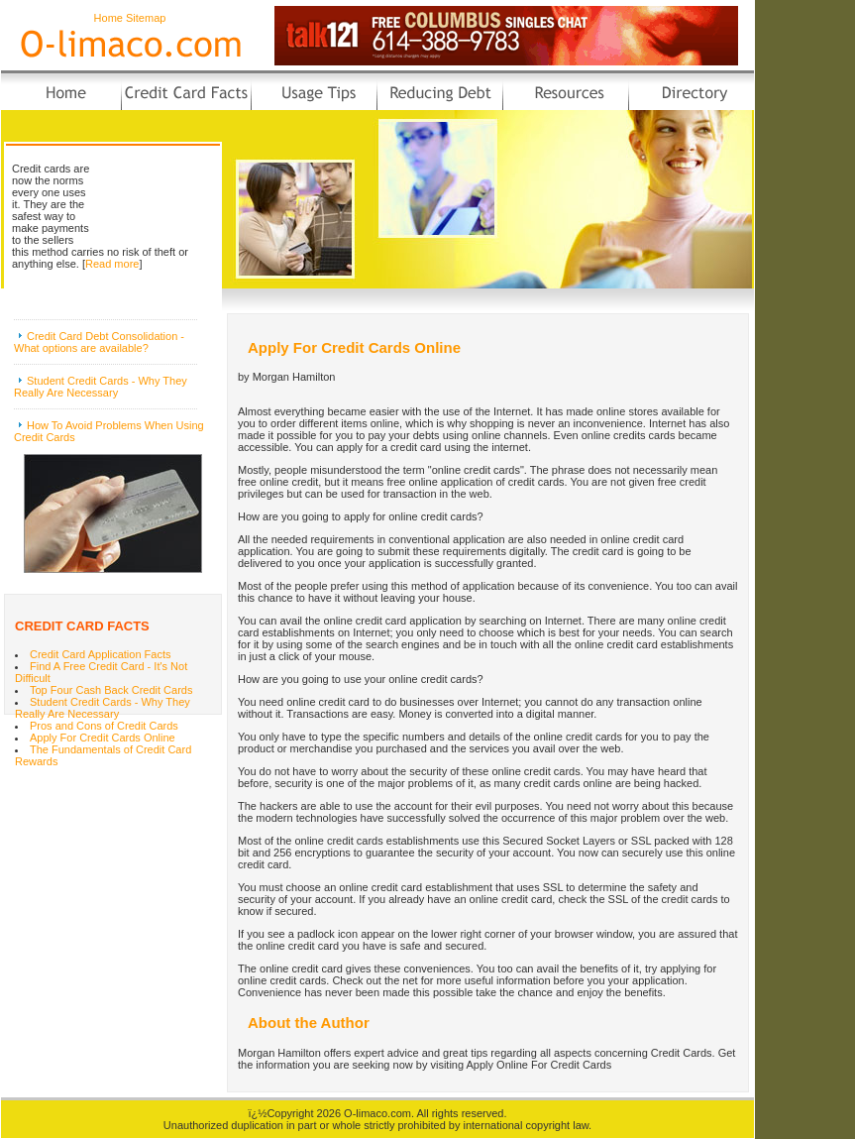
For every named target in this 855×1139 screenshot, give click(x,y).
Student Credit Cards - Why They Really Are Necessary (100, 387)
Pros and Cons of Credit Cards (104, 726)
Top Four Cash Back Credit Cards (111, 690)
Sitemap (145, 18)
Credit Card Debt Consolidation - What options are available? (99, 342)
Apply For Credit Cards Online (102, 737)
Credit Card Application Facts (100, 654)
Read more (112, 264)
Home (108, 18)
